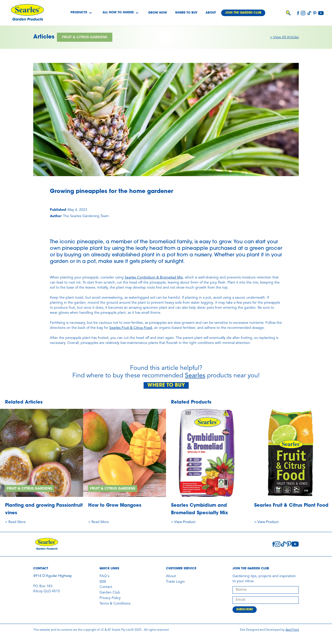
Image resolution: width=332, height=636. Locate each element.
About (211, 12)
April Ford (292, 629)
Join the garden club (243, 12)
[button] (81, 13)
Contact (105, 587)
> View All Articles (284, 37)
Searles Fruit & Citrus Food (130, 328)
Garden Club (109, 592)
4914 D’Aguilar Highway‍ (52, 576)
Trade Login (175, 581)
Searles (195, 376)
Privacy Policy (110, 598)
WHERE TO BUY (166, 385)
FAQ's (104, 576)
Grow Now (157, 12)
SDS (102, 581)
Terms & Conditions (114, 603)
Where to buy (186, 12)
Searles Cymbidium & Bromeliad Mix (154, 277)
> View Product (183, 522)
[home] (27, 13)
